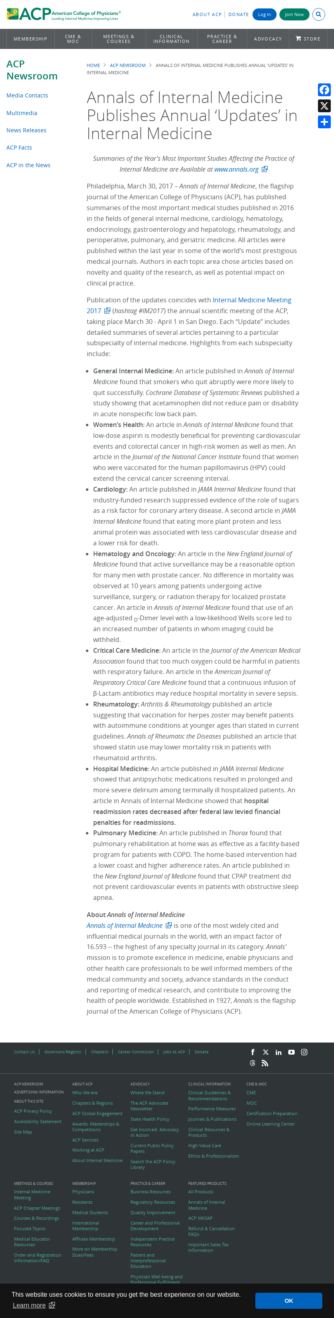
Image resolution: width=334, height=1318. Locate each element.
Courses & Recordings (36, 1218)
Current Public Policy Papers (152, 1148)
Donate (238, 14)
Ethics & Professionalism (213, 1156)
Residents (82, 1202)
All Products (200, 1192)
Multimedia (21, 113)
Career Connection (136, 1052)
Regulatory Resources (152, 1202)
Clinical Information (171, 38)
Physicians (83, 1192)
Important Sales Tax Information (208, 1247)
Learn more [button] (29, 1305)
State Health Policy (149, 1119)
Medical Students (90, 1212)
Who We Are (85, 1092)
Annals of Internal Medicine (206, 1205)
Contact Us (24, 1052)
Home (93, 65)
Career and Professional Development (155, 1225)
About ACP (207, 14)
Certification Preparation (271, 1113)
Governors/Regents (63, 1052)
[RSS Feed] (265, 1063)
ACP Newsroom (32, 69)
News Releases (26, 130)
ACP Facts (19, 147)
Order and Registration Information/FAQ (37, 1257)
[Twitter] (266, 1052)
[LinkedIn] (278, 1052)
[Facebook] (253, 1052)
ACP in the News (28, 165)
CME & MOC (73, 38)
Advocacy (268, 39)
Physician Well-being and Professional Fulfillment (156, 1279)
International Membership (85, 1225)
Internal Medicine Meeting (32, 1194)
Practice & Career (222, 38)
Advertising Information (39, 1092)
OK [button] (289, 1301)
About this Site (28, 1101)
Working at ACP (88, 1150)
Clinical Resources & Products (209, 1132)
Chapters (99, 1052)
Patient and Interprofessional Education (148, 1260)
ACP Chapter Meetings (37, 1208)
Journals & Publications (212, 1119)
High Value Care (204, 1145)
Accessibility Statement (37, 1121)
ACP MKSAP (200, 1218)
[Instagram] (304, 1052)
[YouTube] (291, 1052)
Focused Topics (29, 1228)
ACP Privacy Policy (33, 1111)
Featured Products (207, 1184)
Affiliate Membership (93, 1239)
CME (251, 1092)
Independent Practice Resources (152, 1241)
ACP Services (85, 1140)
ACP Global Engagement (97, 1113)
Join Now (294, 14)
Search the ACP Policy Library (152, 1164)
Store (312, 39)
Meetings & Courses (119, 38)
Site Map (23, 1132)
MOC (251, 1103)
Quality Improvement (152, 1212)
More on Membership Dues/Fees (94, 1251)
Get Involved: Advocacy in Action (154, 1132)
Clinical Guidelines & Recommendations (209, 1095)
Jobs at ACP (174, 1052)
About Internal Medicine (97, 1160)
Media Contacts (27, 95)
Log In (264, 14)
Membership (31, 39)
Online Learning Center (270, 1124)
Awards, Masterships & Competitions (95, 1126)
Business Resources (150, 1192)
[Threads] (252, 1063)
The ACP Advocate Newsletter (149, 1105)
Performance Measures (212, 1108)
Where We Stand (147, 1092)
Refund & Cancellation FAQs (211, 1231)
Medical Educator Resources (32, 1241)
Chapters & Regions (92, 1103)
